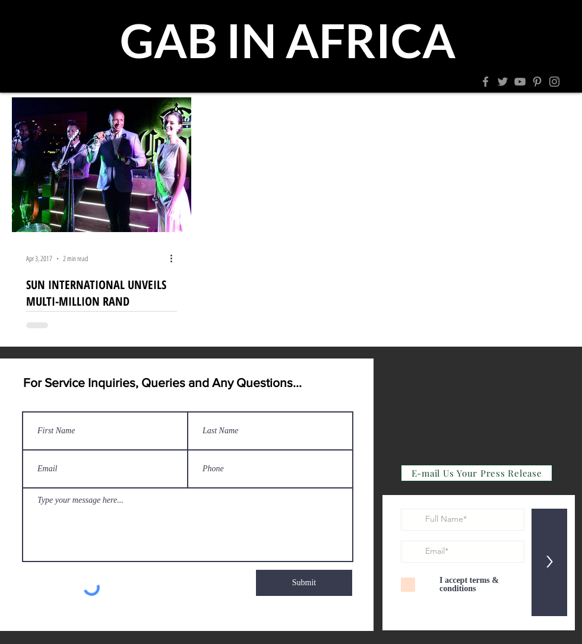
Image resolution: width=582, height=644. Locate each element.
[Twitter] (503, 81)
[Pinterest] (537, 81)
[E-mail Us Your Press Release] (476, 473)
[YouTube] (520, 81)
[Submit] (304, 583)
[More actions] (175, 259)
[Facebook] (485, 81)
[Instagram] (554, 81)
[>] (549, 562)
